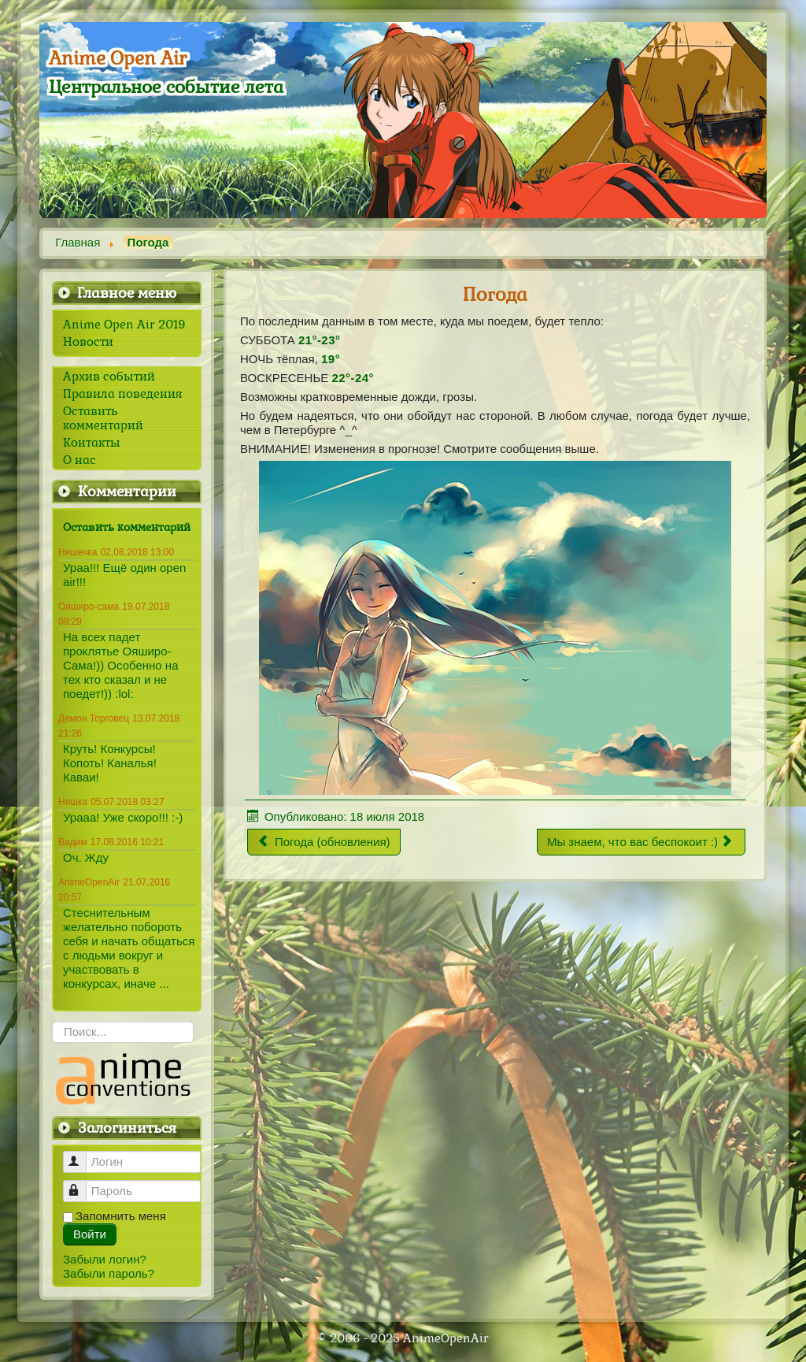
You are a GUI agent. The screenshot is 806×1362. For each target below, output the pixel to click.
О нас (79, 460)
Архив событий (109, 376)
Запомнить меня (121, 1216)
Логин (82, 1155)
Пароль (82, 1184)
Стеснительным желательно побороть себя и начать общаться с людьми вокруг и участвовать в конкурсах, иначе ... (128, 948)
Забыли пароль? (108, 1273)
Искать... (52, 1021)
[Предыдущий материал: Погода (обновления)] (324, 842)
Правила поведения (122, 394)
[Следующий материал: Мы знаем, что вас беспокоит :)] (641, 842)
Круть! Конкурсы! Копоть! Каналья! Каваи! (110, 763)
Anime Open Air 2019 (124, 324)
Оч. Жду (86, 857)
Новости (88, 342)
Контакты (91, 443)
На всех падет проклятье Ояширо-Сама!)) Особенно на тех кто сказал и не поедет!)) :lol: (120, 665)
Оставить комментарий (103, 418)
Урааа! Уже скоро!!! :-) (123, 817)
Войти (89, 1234)
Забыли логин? (104, 1259)
